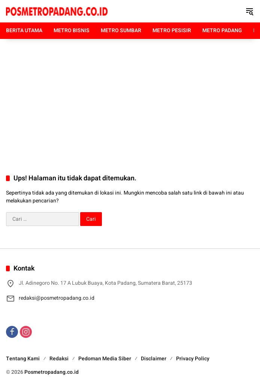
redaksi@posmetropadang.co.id (56, 298)
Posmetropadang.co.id (51, 372)
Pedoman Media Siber (104, 359)
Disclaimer (153, 359)
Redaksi (59, 359)
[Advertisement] (130, 98)
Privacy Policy (192, 359)
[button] (249, 11)
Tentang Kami (23, 359)
